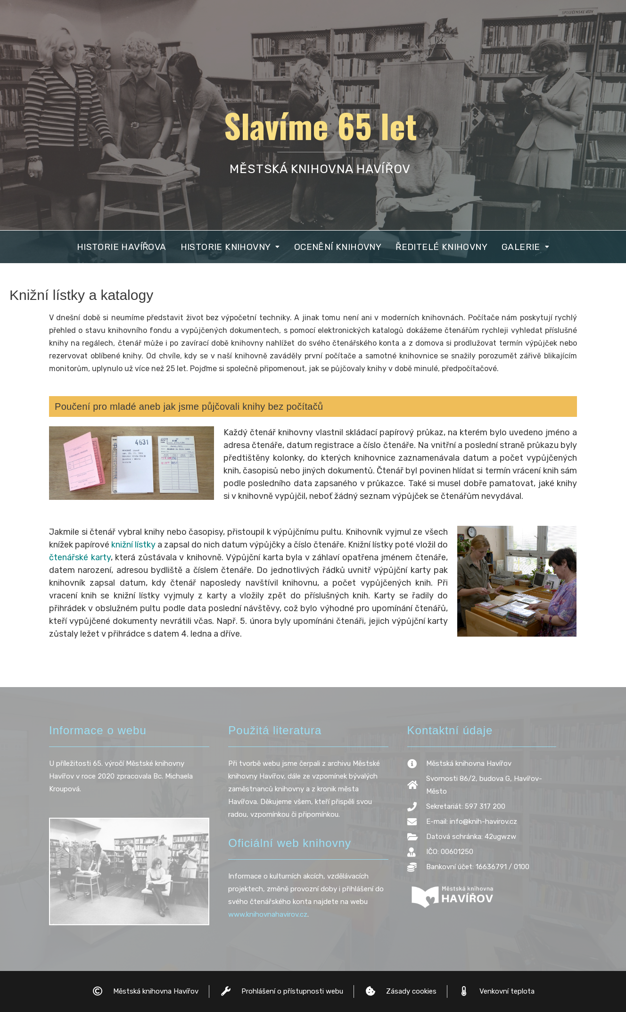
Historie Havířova (121, 246)
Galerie (525, 246)
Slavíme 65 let (320, 124)
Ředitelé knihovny (441, 246)
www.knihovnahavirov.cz (267, 914)
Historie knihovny (230, 246)
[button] (230, 246)
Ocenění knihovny (337, 246)
